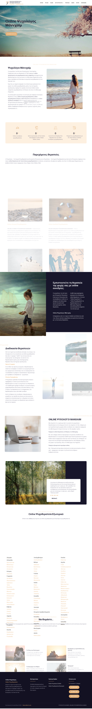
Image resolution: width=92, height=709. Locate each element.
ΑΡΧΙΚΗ (41, 2)
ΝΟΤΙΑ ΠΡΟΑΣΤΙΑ (59, 2)
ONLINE (51, 2)
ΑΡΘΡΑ (77, 2)
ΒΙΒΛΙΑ (72, 2)
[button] (11, 34)
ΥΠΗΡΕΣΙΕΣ (67, 2)
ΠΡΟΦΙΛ (46, 2)
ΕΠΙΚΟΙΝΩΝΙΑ (83, 2)
